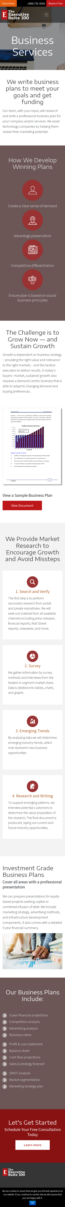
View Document (22, 505)
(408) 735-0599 (36, 3)
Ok (32, 1203)
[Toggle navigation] (46, 14)
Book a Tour (56, 3)
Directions (8, 3)
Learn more (32, 1145)
